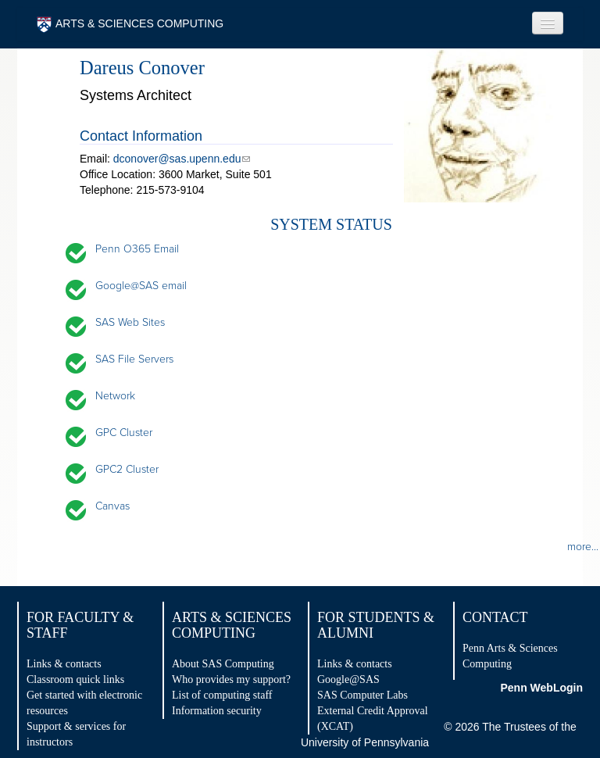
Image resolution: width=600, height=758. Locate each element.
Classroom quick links (75, 679)
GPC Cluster (123, 432)
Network (115, 395)
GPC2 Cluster (127, 469)
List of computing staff (222, 695)
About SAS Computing (223, 664)
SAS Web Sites (130, 322)
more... (582, 546)
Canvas (112, 506)
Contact (495, 617)
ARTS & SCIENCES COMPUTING (130, 24)
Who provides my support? (231, 679)
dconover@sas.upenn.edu (177, 158)
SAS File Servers (134, 359)
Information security (217, 711)
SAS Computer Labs (362, 695)
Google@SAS (348, 679)
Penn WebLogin (541, 687)
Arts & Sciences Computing (231, 625)
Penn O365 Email (137, 249)
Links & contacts (64, 664)
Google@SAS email (141, 285)
